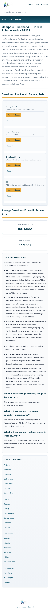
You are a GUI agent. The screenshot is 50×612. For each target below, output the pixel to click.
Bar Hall (7, 488)
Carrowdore (8, 493)
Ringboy (7, 582)
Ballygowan (8, 479)
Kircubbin (7, 548)
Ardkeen (7, 465)
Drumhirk (7, 523)
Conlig (6, 509)
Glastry (7, 527)
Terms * (9, 121)
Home (30, 5)
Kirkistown (8, 552)
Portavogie (8, 577)
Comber (7, 504)
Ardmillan (7, 470)
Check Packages (14, 115)
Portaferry (8, 573)
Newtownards (9, 562)
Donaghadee (9, 518)
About (36, 5)
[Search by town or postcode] (25, 12)
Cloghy (6, 499)
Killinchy (7, 543)
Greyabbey (8, 534)
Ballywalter (8, 484)
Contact (44, 5)
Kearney (7, 538)
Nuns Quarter (9, 568)
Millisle (6, 557)
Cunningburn (9, 513)
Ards (10, 19)
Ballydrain (7, 474)
